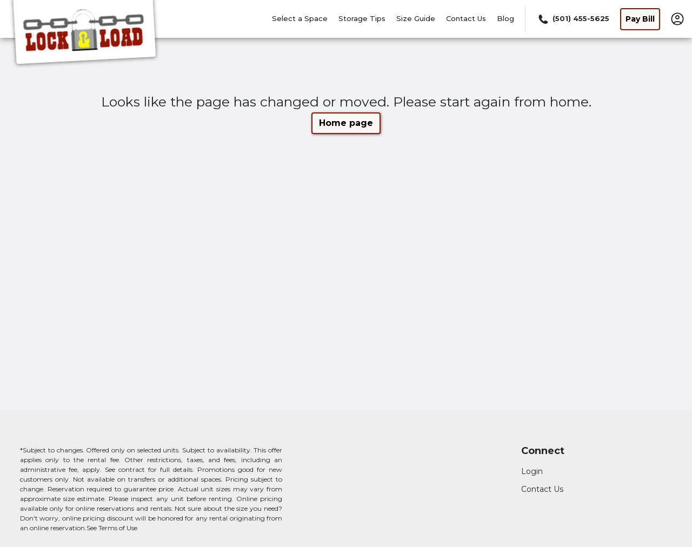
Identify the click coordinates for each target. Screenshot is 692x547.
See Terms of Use (111, 528)
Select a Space (300, 18)
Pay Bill (640, 19)
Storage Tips (361, 18)
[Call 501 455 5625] (572, 19)
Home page (346, 123)
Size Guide (415, 18)
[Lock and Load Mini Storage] (84, 34)
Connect (542, 451)
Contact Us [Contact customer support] (542, 489)
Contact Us (466, 18)
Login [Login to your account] (532, 471)
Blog (505, 18)
